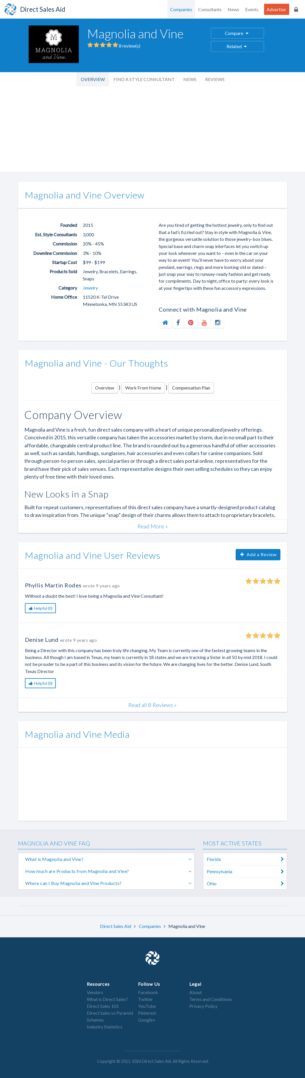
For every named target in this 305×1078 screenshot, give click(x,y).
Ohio (247, 883)
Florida (247, 859)
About (195, 992)
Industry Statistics (104, 1026)
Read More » (152, 526)
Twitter (145, 999)
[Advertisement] (152, 129)
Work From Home (143, 387)
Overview (93, 79)
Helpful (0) (40, 608)
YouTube (147, 1006)
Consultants (210, 9)
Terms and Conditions (210, 999)
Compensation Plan (191, 387)
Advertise (276, 9)
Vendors (95, 992)
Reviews (215, 79)
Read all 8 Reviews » (152, 704)
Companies (181, 9)
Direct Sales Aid (116, 926)
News (233, 9)
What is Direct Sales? (107, 999)
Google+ (147, 1019)
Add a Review (258, 554)
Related (238, 46)
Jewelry (90, 287)
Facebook (148, 992)
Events (251, 9)
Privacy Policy (203, 1006)
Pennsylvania (247, 871)
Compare (237, 33)
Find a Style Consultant (144, 79)
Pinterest (147, 1013)
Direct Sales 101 (103, 1006)
